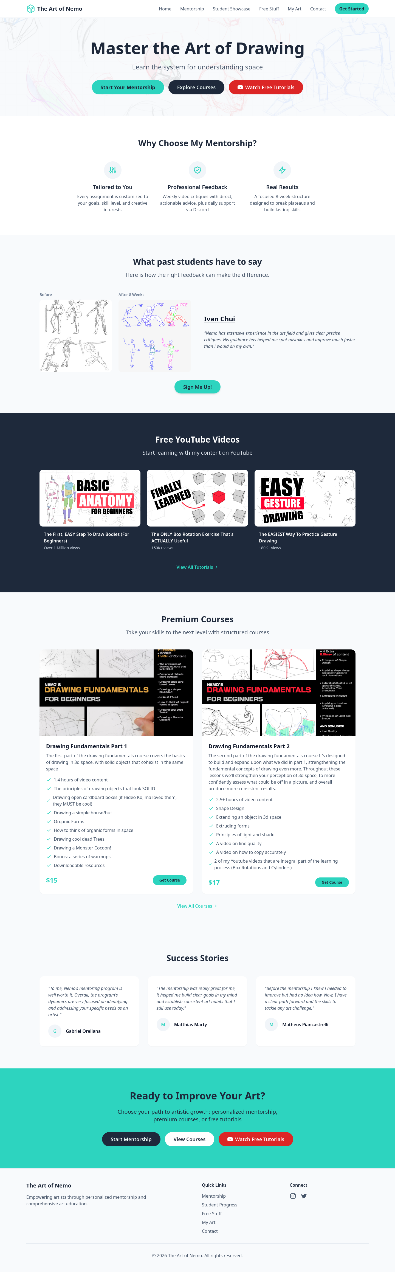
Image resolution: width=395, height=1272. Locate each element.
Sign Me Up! (197, 387)
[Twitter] (304, 1196)
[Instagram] (293, 1196)
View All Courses (197, 906)
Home (165, 9)
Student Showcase (231, 9)
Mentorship (192, 9)
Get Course (169, 880)
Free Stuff (269, 9)
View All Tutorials (197, 567)
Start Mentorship (131, 1139)
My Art (294, 9)
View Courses (189, 1139)
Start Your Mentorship (128, 87)
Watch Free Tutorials (266, 87)
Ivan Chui (219, 318)
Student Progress (219, 1205)
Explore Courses (196, 87)
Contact (318, 9)
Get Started (351, 9)
